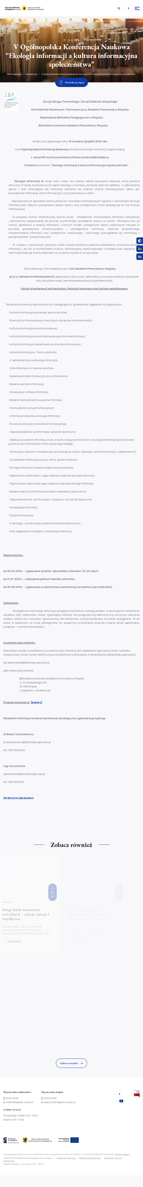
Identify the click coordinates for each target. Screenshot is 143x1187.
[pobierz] (37, 702)
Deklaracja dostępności (91, 1158)
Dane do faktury (122, 1154)
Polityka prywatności (66, 1158)
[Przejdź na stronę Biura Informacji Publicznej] (137, 1095)
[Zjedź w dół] (71, 82)
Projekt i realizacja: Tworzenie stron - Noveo (23, 1164)
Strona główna (14, 81)
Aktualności (31, 81)
